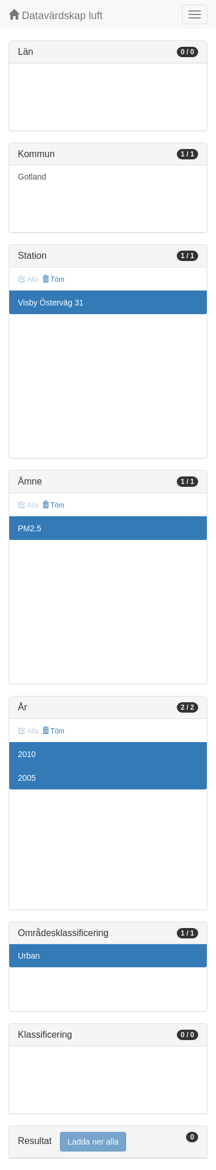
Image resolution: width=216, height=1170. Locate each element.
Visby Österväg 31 (51, 302)
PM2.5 (29, 528)
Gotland (32, 176)
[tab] (108, 1142)
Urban (29, 955)
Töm (53, 279)
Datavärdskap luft (56, 15)
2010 (27, 754)
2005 (27, 778)
